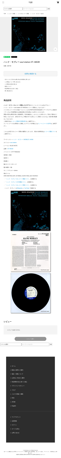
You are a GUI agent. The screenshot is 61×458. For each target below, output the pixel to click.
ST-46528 (10, 148)
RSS (13, 398)
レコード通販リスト (50, 131)
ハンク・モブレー (18, 139)
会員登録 (14, 421)
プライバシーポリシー (18, 385)
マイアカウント (16, 417)
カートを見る (15, 429)
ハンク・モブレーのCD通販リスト (16, 182)
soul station (13, 142)
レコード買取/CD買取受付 (18, 121)
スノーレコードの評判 (44, 123)
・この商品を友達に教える (10, 84)
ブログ (14, 390)
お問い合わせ (15, 432)
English (14, 406)
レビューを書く (30, 339)
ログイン (14, 425)
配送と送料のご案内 (17, 370)
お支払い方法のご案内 (18, 378)
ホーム (14, 366)
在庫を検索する (30, 74)
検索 (49, 8)
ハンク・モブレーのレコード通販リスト (17, 179)
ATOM (13, 402)
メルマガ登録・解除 (17, 394)
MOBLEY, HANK (28, 139)
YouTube (26, 188)
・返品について (7, 86)
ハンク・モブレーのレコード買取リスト (17, 185)
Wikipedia (19, 188)
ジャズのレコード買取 (23, 13)
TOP (5, 13)
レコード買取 (12, 13)
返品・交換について (17, 374)
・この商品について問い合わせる (12, 82)
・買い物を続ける (8, 90)
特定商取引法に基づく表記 (19, 381)
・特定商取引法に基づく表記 (11, 88)
